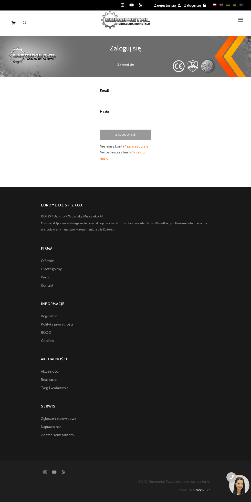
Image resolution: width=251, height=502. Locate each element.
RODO (46, 332)
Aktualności (50, 371)
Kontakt (47, 285)
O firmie (47, 260)
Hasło (104, 112)
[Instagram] (122, 5)
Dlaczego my (51, 269)
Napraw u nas (51, 426)
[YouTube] (131, 5)
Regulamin (49, 316)
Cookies (47, 340)
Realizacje (49, 379)
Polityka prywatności (57, 324)
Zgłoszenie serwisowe (58, 418)
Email (104, 91)
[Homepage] (126, 24)
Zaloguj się (195, 5)
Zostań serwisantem (57, 435)
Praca (45, 277)
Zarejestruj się (167, 5)
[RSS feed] (140, 5)
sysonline (203, 490)
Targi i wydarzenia (54, 387)
